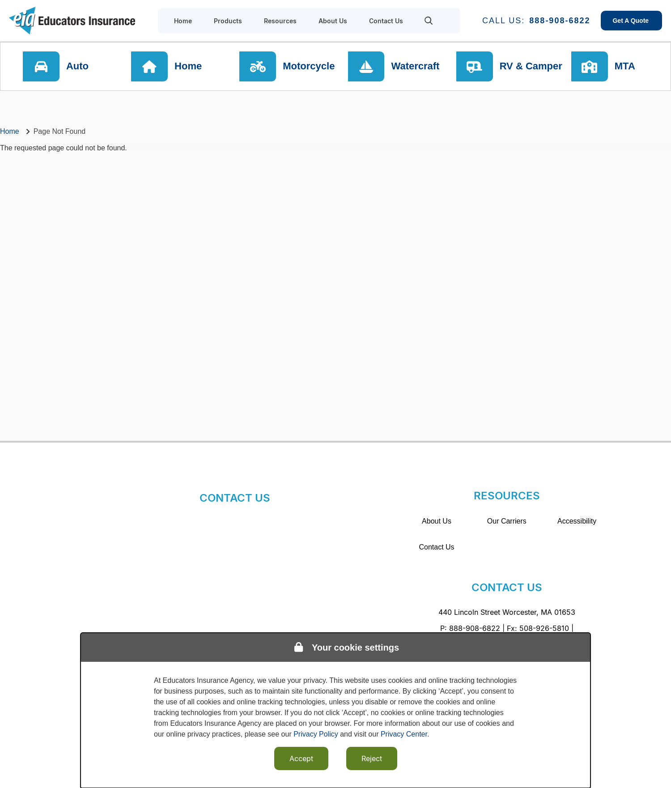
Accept (301, 758)
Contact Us (436, 547)
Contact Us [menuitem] (386, 21)
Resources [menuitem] (280, 21)
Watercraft (416, 66)
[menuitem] (429, 20)
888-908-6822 (559, 20)
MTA (627, 66)
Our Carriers (507, 521)
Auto (79, 66)
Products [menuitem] (228, 21)
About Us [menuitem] (333, 21)
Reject (371, 758)
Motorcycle (310, 66)
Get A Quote (631, 20)
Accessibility (576, 521)
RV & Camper (531, 66)
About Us (436, 521)
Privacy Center (404, 734)
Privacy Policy (315, 734)
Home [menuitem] (183, 21)
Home (189, 66)
